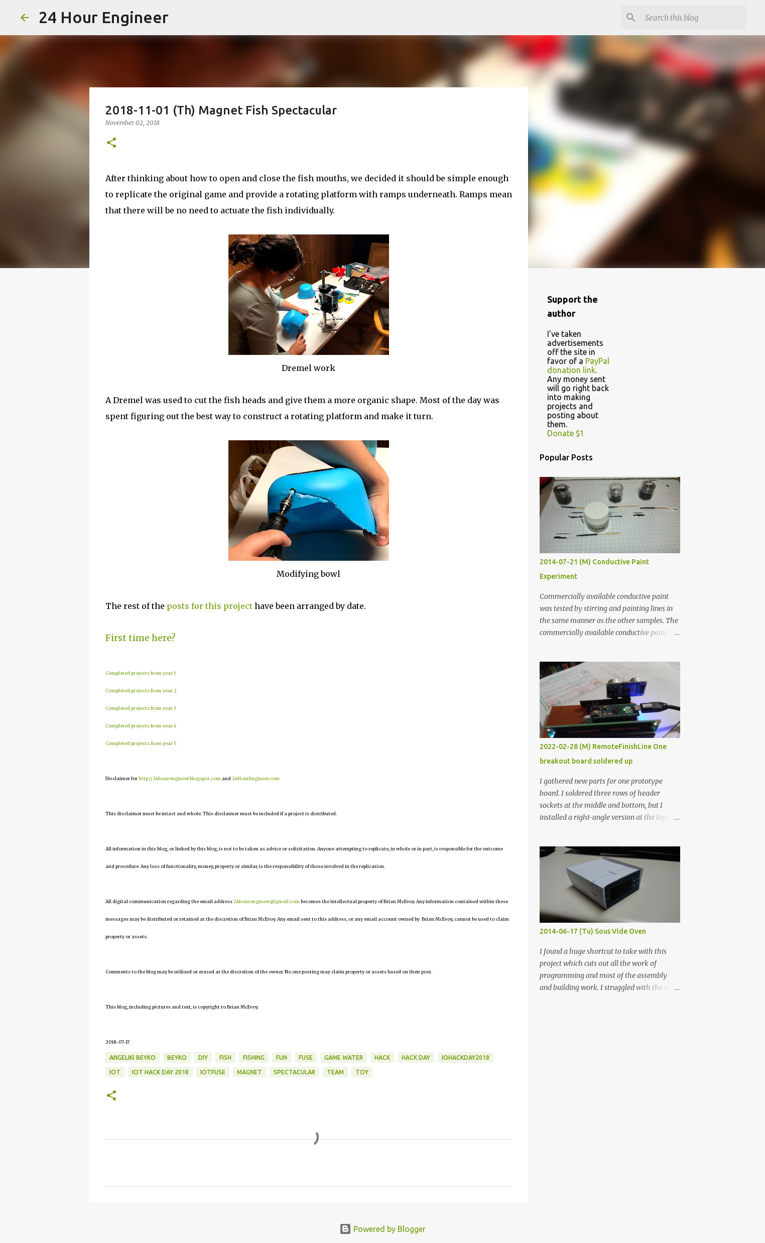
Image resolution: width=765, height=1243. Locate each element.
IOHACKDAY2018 (465, 1057)
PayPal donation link (578, 365)
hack (382, 1057)
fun (281, 1057)
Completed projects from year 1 (140, 673)
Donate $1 (565, 433)
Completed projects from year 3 (140, 708)
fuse (306, 1057)
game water (343, 1057)
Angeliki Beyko (132, 1057)
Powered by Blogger (382, 1228)
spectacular (294, 1072)
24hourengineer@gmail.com (266, 901)
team (335, 1072)
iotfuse (212, 1072)
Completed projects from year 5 (141, 743)
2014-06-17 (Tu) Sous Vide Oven (593, 931)
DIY (203, 1057)
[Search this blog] (693, 18)
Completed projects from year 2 (141, 690)
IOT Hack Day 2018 (160, 1072)
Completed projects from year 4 (140, 725)
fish (225, 1057)
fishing (254, 1057)
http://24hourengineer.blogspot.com (180, 778)
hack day (416, 1057)
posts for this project (209, 606)
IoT (114, 1072)
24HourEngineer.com (256, 778)
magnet (249, 1072)
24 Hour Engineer (104, 17)
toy (361, 1072)
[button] (111, 143)
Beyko (177, 1057)
